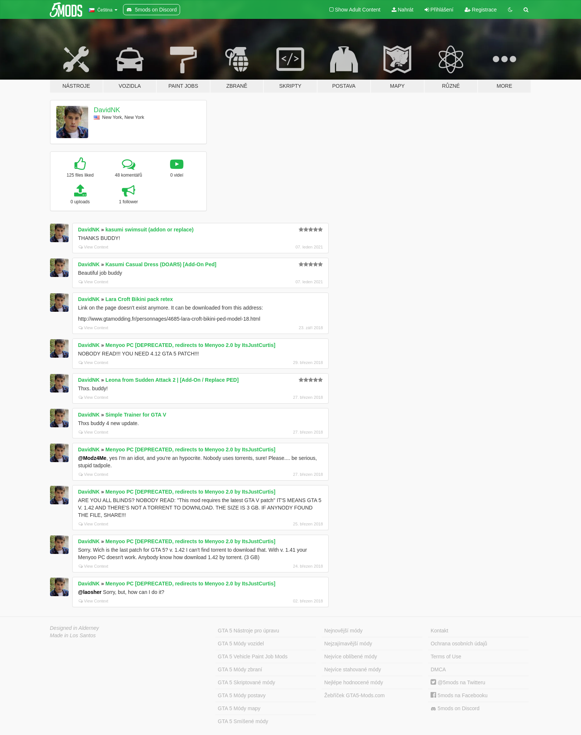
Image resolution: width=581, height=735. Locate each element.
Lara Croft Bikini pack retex (139, 299)
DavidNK (107, 110)
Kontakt (439, 631)
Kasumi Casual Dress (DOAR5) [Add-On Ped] (160, 264)
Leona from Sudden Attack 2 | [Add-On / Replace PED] (172, 380)
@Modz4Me (92, 458)
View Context (94, 247)
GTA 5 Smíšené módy (243, 721)
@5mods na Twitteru (458, 682)
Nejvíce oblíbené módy (350, 656)
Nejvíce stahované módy (352, 669)
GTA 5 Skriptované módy (246, 682)
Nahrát (403, 10)
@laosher (90, 592)
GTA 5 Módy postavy (242, 695)
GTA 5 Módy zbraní (240, 669)
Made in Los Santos (73, 635)
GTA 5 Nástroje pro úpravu (248, 631)
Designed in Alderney (74, 628)
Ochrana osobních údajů (459, 644)
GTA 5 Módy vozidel (241, 644)
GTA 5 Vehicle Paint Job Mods (253, 656)
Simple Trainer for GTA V (135, 415)
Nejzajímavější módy (348, 644)
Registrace (481, 10)
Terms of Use (446, 656)
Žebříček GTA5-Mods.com (354, 695)
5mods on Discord (455, 708)
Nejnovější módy (343, 631)
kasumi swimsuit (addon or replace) (149, 230)
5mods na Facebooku (459, 695)
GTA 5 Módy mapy (239, 708)
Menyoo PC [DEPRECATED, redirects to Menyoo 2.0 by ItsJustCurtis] (190, 345)
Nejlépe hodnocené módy (353, 682)
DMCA (438, 669)
